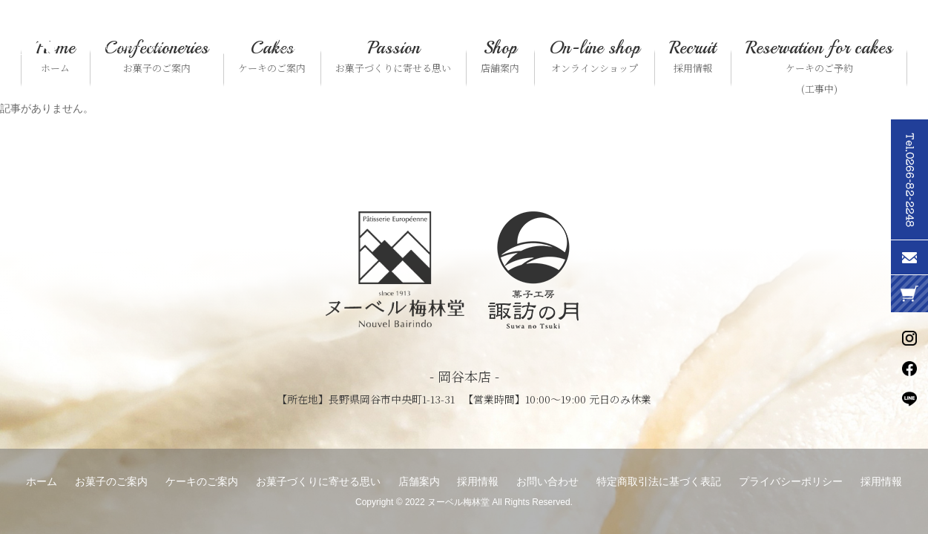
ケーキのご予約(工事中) (819, 66)
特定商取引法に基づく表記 (658, 481)
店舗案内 (500, 56)
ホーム (55, 56)
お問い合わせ (547, 481)
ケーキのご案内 (272, 56)
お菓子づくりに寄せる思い (393, 56)
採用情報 (692, 56)
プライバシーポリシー (791, 481)
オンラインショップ (594, 56)
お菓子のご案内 (156, 56)
